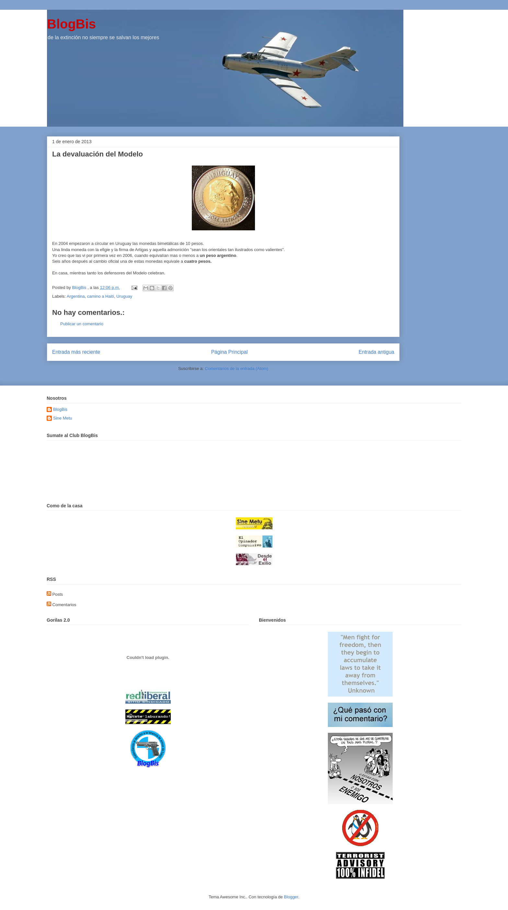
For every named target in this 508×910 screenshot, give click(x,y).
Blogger (291, 896)
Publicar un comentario (81, 323)
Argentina (76, 296)
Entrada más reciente (76, 352)
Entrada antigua (376, 352)
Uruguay (124, 296)
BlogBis (71, 24)
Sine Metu (62, 418)
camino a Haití (100, 296)
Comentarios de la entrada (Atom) (236, 368)
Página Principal (229, 352)
